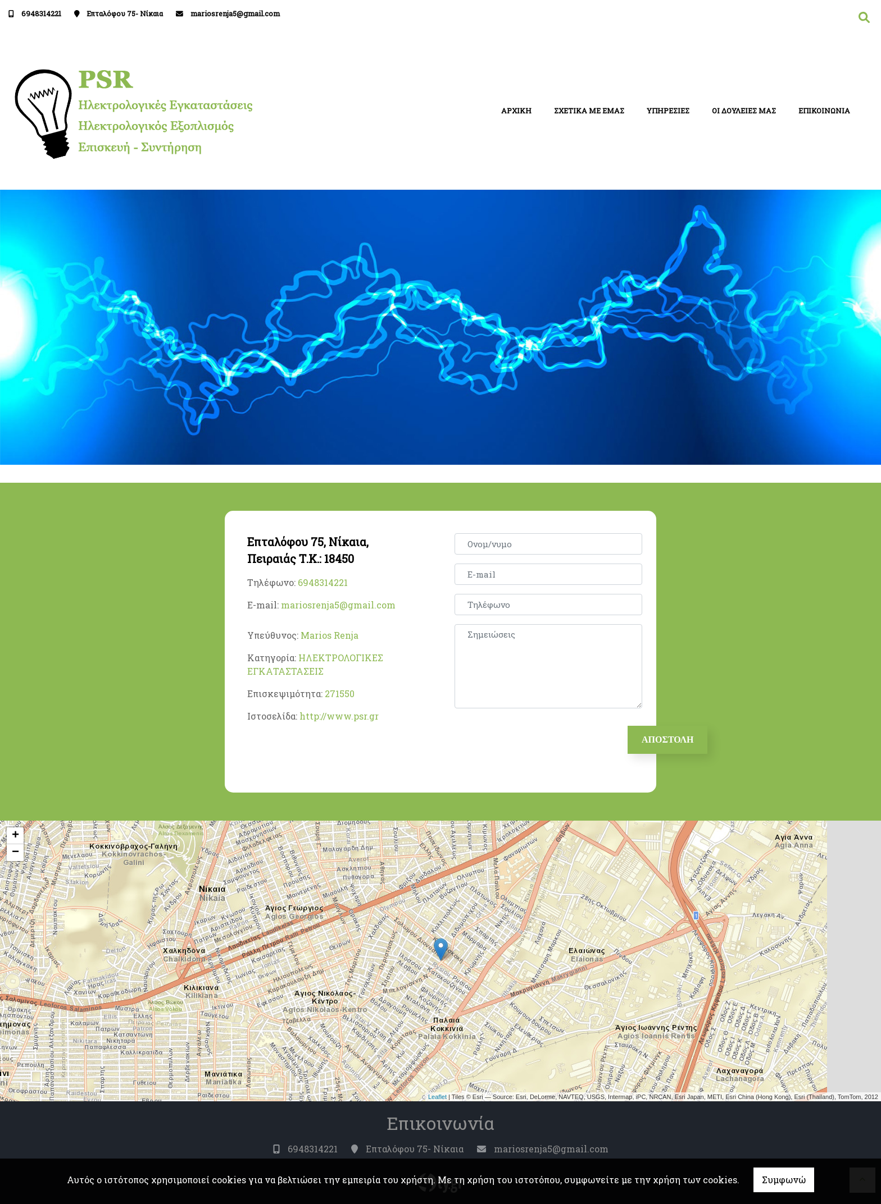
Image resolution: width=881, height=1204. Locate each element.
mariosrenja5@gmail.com (235, 13)
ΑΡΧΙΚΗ (516, 110)
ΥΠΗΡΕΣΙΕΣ (668, 110)
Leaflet (437, 1096)
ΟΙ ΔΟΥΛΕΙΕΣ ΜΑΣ (744, 110)
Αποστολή (667, 739)
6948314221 (41, 13)
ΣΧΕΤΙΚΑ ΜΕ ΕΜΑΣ (589, 110)
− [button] (15, 852)
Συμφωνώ (784, 1179)
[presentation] (542, 739)
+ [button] (15, 835)
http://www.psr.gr (339, 716)
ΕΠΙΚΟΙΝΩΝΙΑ (824, 110)
